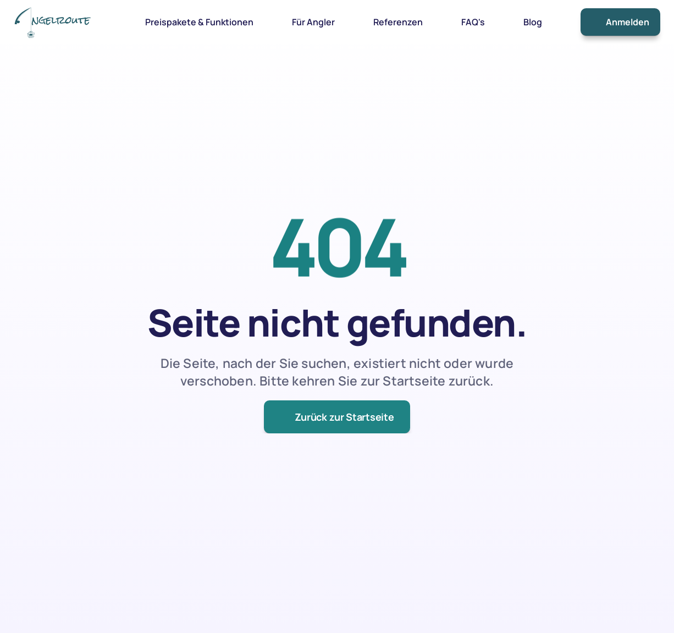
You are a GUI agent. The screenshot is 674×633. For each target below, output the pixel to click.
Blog (532, 22)
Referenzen (398, 22)
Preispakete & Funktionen (199, 22)
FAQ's (473, 22)
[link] (52, 21)
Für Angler (313, 22)
